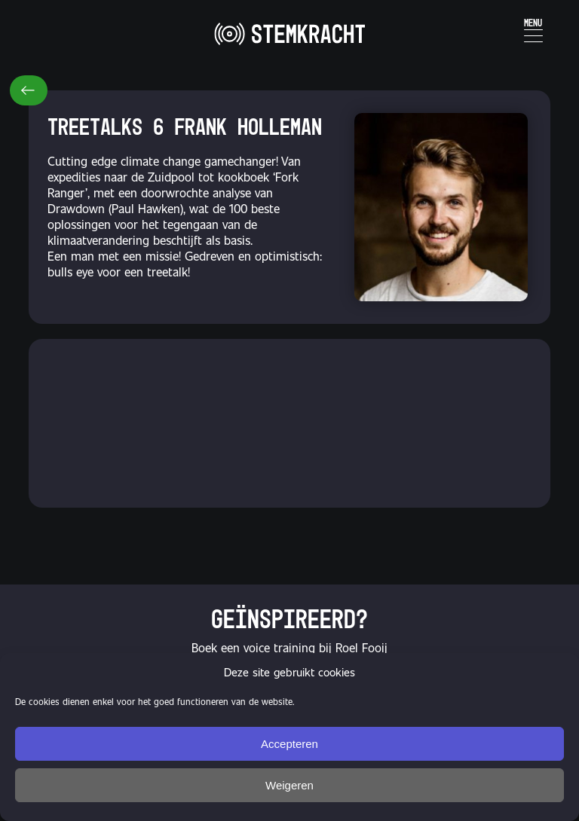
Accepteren (289, 743)
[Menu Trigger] (533, 28)
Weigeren (289, 785)
